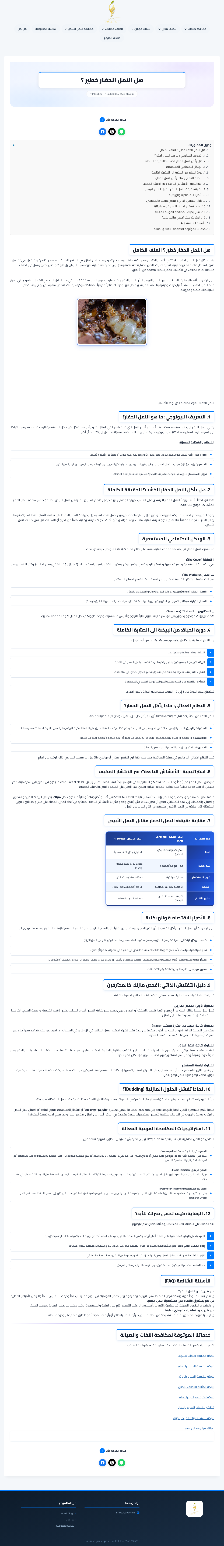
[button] (112, 145)
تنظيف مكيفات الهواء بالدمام (195, 1407)
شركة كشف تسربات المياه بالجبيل (193, 1418)
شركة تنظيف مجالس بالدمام (196, 1397)
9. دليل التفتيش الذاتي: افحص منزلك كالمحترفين (175, 200)
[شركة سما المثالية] (194, 1509)
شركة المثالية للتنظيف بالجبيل (196, 1387)
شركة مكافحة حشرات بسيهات (196, 1355)
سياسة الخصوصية (46, 28)
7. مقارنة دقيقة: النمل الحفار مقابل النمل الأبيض (175, 189)
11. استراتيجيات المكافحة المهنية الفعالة (180, 212)
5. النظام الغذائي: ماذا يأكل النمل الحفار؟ (180, 178)
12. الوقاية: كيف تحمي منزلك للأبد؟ (183, 217)
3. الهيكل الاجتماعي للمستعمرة (185, 166)
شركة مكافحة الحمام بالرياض (196, 1376)
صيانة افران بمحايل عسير (199, 1428)
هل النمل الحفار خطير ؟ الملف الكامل (182, 150)
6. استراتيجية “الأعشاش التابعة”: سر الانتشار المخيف (174, 183)
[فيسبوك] (102, 131)
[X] (112, 131)
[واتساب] (121, 131)
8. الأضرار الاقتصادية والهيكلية (187, 195)
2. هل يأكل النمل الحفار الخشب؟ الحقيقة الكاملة (175, 161)
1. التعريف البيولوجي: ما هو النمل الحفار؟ (179, 155)
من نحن (22, 28)
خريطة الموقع (112, 37)
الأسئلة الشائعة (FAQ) (192, 223)
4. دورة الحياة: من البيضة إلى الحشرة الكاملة (178, 172)
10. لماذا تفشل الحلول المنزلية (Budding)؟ (179, 206)
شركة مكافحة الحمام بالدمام (196, 1366)
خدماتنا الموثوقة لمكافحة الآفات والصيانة (179, 229)
